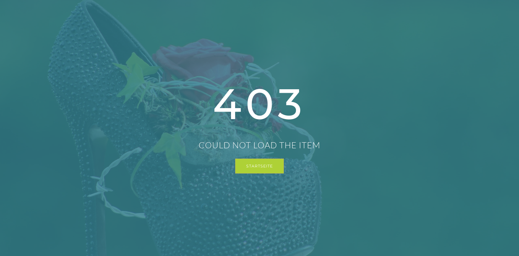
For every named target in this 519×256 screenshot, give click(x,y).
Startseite (259, 166)
